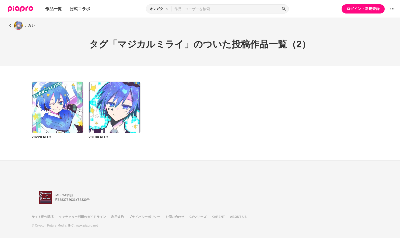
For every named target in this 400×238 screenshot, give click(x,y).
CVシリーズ (198, 217)
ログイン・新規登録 (363, 9)
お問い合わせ (175, 217)
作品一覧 (53, 9)
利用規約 (117, 217)
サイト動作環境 (43, 217)
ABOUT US (238, 217)
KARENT (218, 217)
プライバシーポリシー (144, 217)
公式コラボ (79, 9)
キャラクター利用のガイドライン (82, 217)
